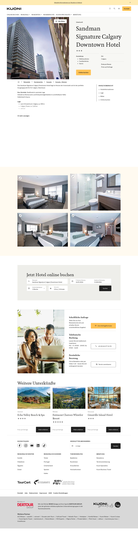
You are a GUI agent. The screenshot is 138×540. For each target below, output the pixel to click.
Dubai (19, 469)
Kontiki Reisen (93, 516)
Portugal (47, 462)
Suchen (105, 288)
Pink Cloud (92, 519)
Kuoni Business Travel (104, 469)
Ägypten (20, 465)
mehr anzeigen (24, 116)
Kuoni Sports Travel (25, 519)
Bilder (102, 96)
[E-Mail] (92, 446)
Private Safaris (82, 519)
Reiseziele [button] (25, 14)
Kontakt (126, 9)
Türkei (46, 458)
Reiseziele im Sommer (52, 454)
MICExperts (60, 519)
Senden (115, 446)
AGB (50, 493)
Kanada (49, 82)
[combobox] (49, 281)
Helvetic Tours (73, 516)
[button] (114, 9)
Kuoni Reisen (104, 516)
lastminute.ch (38, 519)
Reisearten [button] (36, 14)
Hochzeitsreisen (75, 469)
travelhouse (21, 521)
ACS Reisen (21, 516)
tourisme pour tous (111, 519)
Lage (102, 93)
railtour (100, 519)
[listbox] (38, 288)
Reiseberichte (48, 14)
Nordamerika (38, 82)
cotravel (37, 516)
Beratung (77, 14)
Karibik (19, 458)
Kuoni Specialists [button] (63, 14)
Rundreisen (74, 462)
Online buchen (83, 72)
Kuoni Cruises (115, 516)
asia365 (29, 516)
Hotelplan (83, 516)
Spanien (46, 469)
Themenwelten (76, 454)
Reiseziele (27, 82)
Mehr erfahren (43, 429)
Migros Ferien (70, 519)
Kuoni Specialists (102, 465)
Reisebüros (100, 458)
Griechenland (48, 465)
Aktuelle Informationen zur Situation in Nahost (68, 2)
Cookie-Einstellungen (60, 493)
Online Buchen (13, 14)
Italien (46, 473)
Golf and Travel (61, 516)
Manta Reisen (49, 519)
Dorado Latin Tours (48, 516)
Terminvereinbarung (103, 462)
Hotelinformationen (107, 89)
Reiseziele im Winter (25, 454)
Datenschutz (33, 493)
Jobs (26, 493)
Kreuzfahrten (74, 465)
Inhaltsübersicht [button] (106, 85)
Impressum (43, 493)
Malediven (20, 462)
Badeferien (73, 458)
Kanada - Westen (61, 82)
